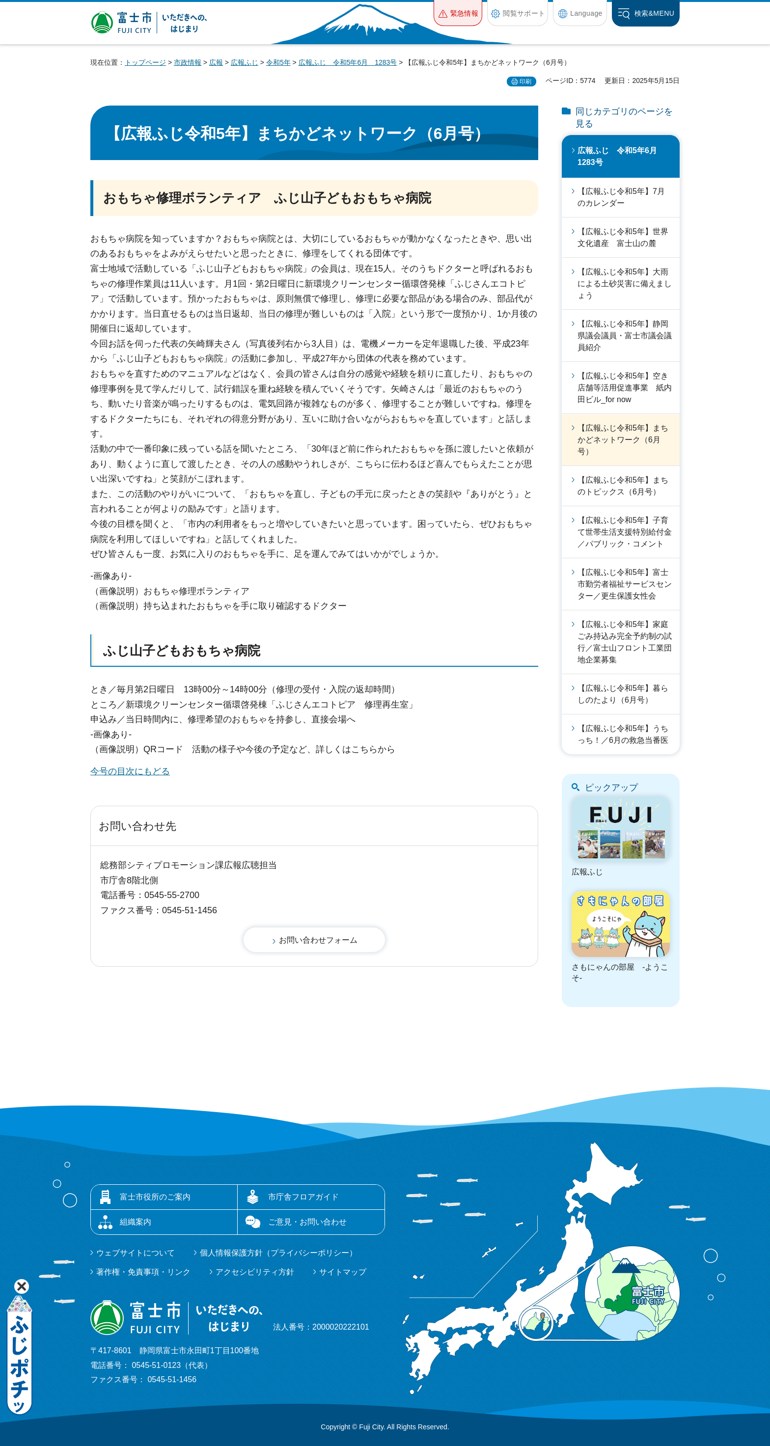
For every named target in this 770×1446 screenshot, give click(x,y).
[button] (458, 13)
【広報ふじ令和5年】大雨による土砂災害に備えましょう (625, 284)
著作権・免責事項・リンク (143, 1272)
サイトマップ (342, 1272)
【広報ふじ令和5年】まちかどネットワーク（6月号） (623, 440)
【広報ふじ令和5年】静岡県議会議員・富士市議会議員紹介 (625, 336)
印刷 (525, 81)
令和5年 (278, 62)
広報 (216, 62)
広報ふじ (244, 62)
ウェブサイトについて (135, 1253)
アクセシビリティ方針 (255, 1272)
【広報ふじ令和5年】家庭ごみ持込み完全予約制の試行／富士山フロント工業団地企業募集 (625, 642)
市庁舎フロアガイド (303, 1197)
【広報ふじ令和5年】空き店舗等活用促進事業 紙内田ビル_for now (625, 388)
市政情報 (187, 62)
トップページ (145, 62)
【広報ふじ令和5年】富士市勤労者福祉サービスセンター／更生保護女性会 (625, 584)
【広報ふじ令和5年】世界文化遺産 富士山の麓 (623, 237)
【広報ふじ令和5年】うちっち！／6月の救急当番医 (623, 734)
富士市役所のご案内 (155, 1197)
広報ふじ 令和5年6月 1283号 (348, 62)
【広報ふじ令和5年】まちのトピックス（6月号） (623, 486)
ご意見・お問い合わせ (307, 1222)
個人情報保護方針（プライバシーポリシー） (278, 1253)
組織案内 (135, 1222)
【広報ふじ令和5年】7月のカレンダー (621, 197)
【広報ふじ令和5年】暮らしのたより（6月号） (623, 694)
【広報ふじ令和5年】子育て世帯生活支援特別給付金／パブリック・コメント (625, 532)
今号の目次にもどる (130, 771)
